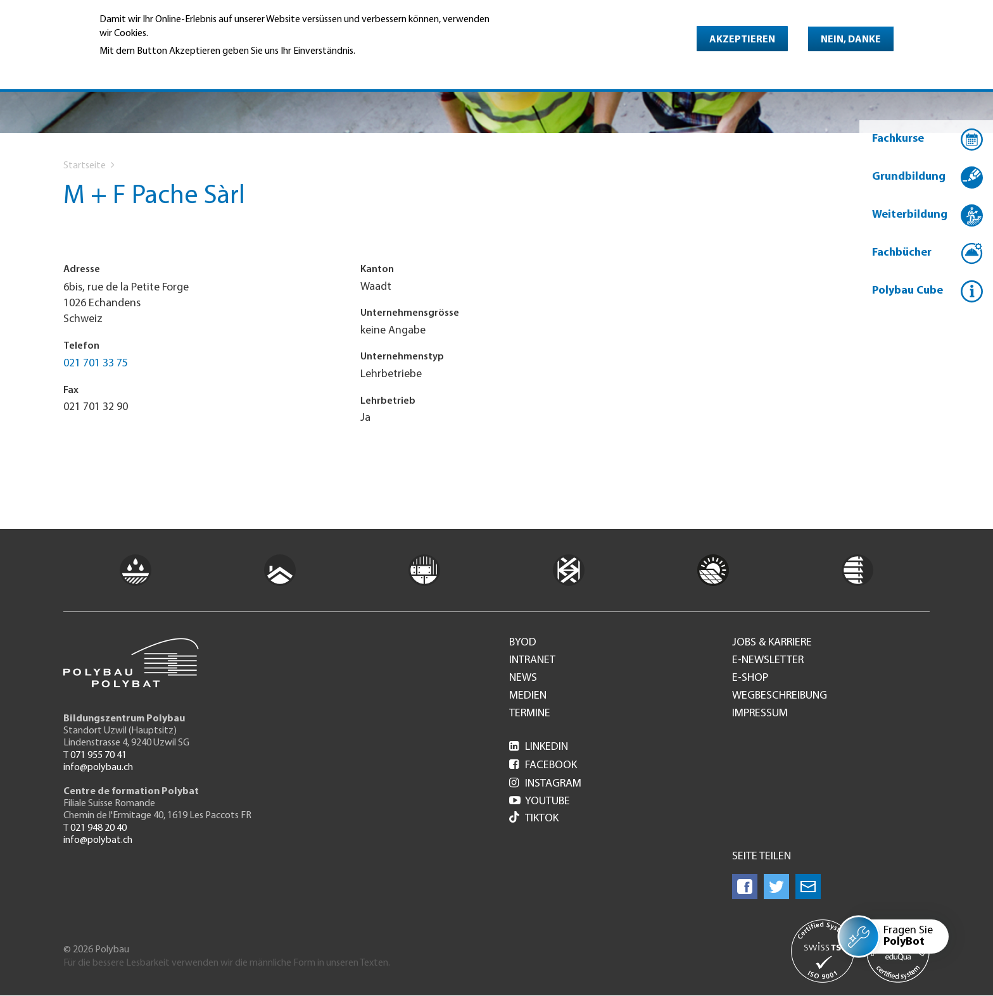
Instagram (545, 784)
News (523, 678)
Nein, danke (851, 40)
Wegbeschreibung (779, 696)
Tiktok (534, 818)
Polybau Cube (907, 291)
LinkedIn (538, 747)
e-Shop (750, 678)
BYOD (522, 643)
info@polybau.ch (98, 768)
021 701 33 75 (95, 364)
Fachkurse (898, 139)
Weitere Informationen (154, 69)
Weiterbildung (909, 215)
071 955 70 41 (98, 755)
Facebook (543, 765)
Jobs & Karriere (772, 643)
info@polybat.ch (97, 840)
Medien (528, 696)
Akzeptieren (742, 40)
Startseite (84, 166)
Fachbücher (902, 253)
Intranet (532, 660)
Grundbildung (909, 177)
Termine (529, 713)
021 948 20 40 (98, 828)
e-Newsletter (768, 660)
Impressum (760, 713)
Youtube (539, 801)
